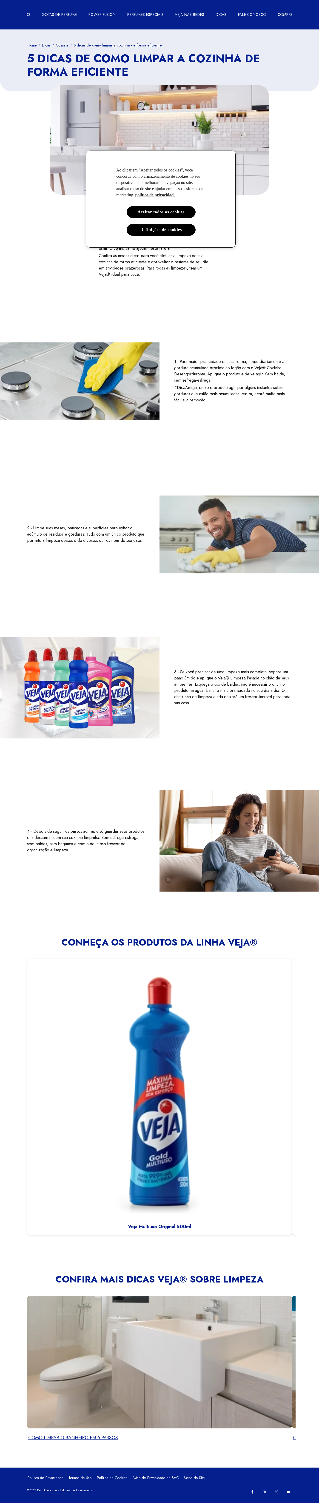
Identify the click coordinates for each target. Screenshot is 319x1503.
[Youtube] (288, 1492)
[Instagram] (264, 1492)
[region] (161, 199)
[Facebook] (252, 1492)
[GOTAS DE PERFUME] (59, 15)
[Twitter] (276, 1492)
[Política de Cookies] (112, 1478)
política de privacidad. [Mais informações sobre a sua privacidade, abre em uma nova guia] (155, 195)
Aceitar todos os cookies (161, 212)
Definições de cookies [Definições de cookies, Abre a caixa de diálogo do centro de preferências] (161, 229)
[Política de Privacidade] (45, 1478)
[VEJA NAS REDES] (189, 15)
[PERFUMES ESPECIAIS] (145, 15)
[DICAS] (221, 15)
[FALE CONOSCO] (252, 15)
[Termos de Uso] (80, 1478)
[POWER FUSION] (102, 15)
